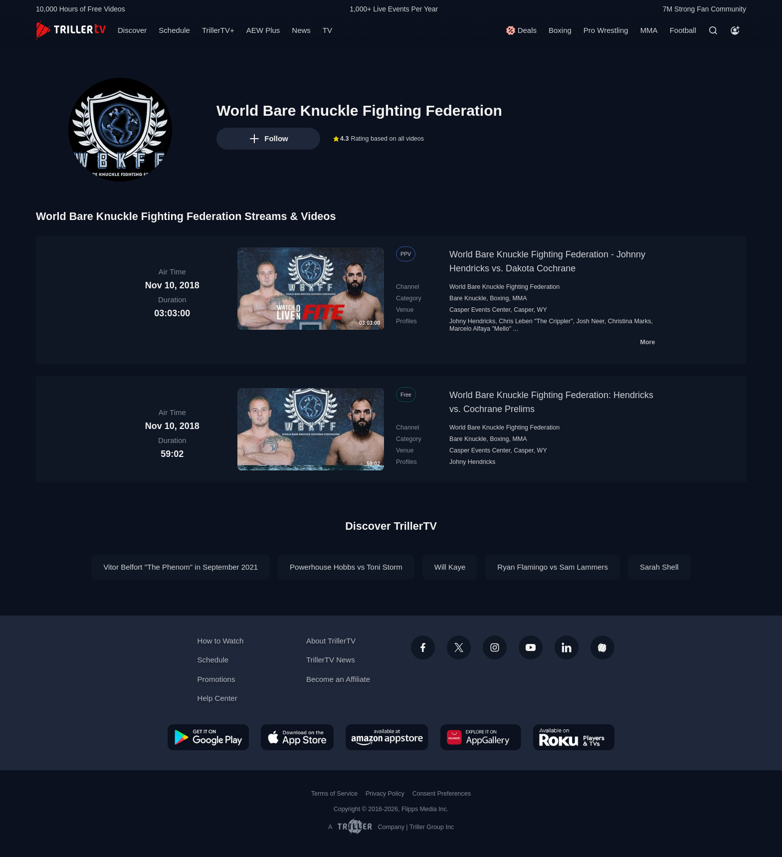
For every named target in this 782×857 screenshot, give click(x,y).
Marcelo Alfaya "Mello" (480, 328)
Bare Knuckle (467, 298)
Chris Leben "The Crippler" (536, 321)
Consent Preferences (441, 793)
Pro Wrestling (606, 30)
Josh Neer (590, 321)
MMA (649, 30)
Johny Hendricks (472, 321)
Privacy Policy (385, 793)
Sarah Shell (659, 567)
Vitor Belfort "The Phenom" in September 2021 (180, 567)
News (301, 30)
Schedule (174, 30)
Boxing (560, 30)
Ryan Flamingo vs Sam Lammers (552, 567)
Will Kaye (450, 567)
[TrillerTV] (71, 30)
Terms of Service (334, 793)
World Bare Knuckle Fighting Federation (504, 286)
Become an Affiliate (338, 679)
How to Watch (220, 641)
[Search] (713, 30)
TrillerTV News (330, 659)
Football (683, 30)
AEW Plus (263, 30)
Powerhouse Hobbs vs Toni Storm (346, 567)
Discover (132, 30)
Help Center (217, 698)
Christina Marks (629, 321)
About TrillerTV (331, 641)
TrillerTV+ (218, 30)
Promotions (216, 679)
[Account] (735, 30)
